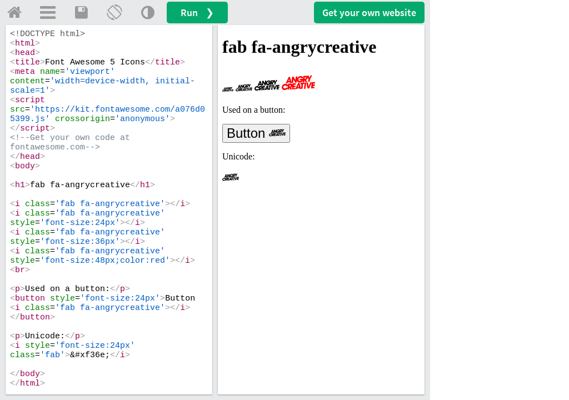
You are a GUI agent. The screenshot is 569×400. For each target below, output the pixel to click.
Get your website (369, 12)
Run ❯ (197, 12)
